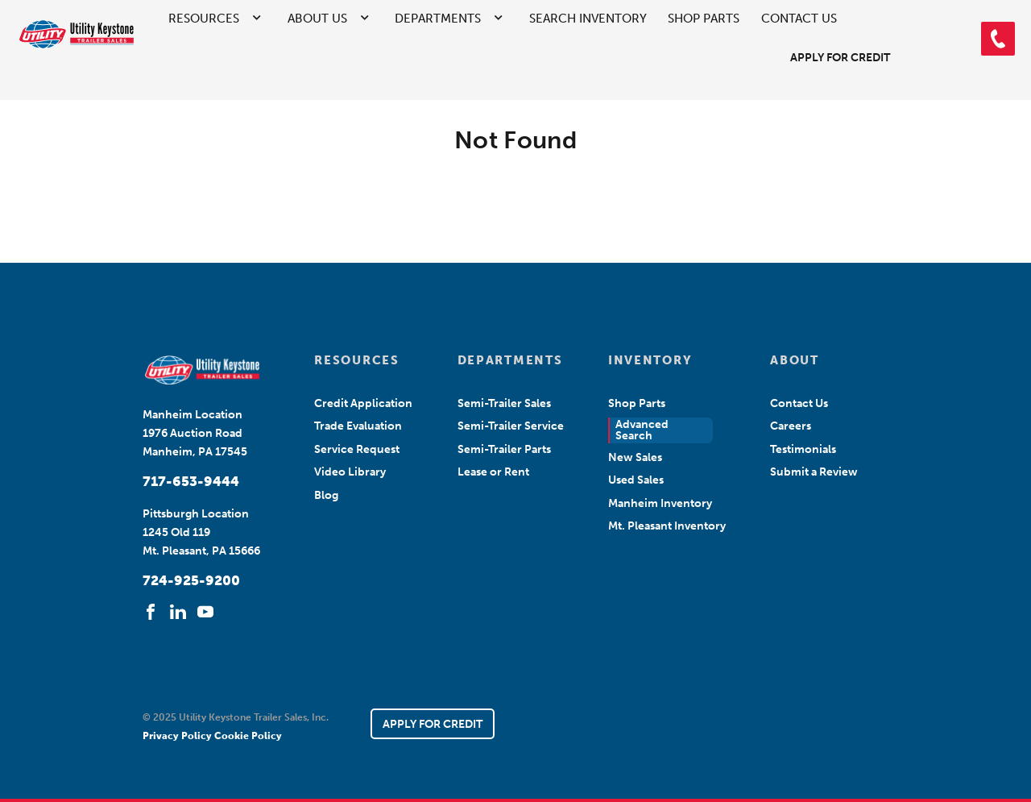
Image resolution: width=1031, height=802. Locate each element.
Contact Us (799, 18)
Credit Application (363, 403)
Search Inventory (588, 18)
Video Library (350, 472)
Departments (438, 18)
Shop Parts (703, 18)
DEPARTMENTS (510, 360)
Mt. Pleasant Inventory (667, 526)
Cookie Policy (248, 736)
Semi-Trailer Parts (504, 449)
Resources (203, 18)
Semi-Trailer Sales (504, 403)
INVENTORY (650, 360)
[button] (998, 39)
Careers (790, 426)
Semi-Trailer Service (511, 426)
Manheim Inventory (660, 503)
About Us (317, 18)
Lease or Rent (493, 472)
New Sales (635, 457)
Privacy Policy (178, 736)
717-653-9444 (191, 481)
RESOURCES (356, 360)
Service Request (357, 449)
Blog (326, 495)
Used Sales (636, 480)
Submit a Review (814, 472)
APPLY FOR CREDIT (432, 724)
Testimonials (803, 449)
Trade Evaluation (358, 426)
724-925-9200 (191, 580)
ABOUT (794, 360)
